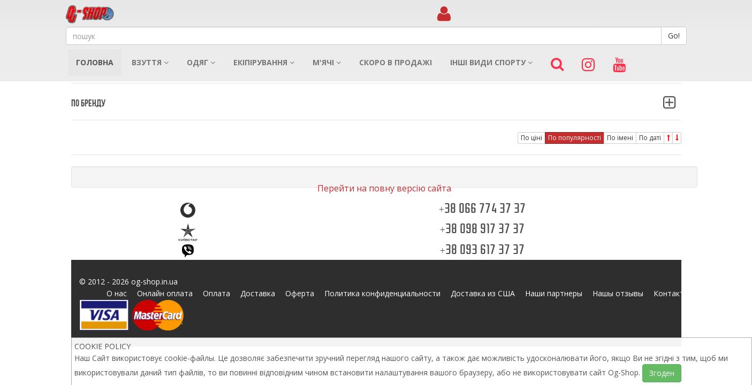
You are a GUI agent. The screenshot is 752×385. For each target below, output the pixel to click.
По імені (620, 137)
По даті (650, 137)
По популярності (574, 137)
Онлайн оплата (165, 293)
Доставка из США (483, 293)
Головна (94, 62)
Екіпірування (263, 62)
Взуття (150, 62)
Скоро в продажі (395, 62)
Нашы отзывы (618, 293)
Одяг (201, 62)
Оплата (216, 293)
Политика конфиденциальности (382, 293)
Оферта (299, 293)
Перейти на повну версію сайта (384, 188)
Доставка (257, 293)
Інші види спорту (491, 62)
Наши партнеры (553, 293)
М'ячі (327, 62)
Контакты (671, 293)
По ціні (531, 137)
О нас (117, 293)
